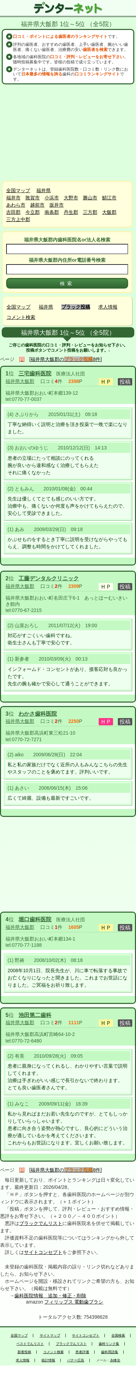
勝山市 (90, 197)
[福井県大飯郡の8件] (65, 359)
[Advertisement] (68, 132)
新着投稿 (24, 1352)
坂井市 (56, 205)
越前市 (37, 205)
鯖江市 (109, 197)
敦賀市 (32, 197)
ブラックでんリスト (40, 1223)
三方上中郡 (18, 219)
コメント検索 (21, 317)
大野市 (71, 197)
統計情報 (48, 1360)
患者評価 (82, 1352)
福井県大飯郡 (19, 381)
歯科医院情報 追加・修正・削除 (50, 1295)
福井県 (43, 190)
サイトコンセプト (43, 1252)
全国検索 (118, 1335)
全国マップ (18, 190)
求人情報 (108, 307)
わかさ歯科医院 (37, 714)
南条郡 (52, 212)
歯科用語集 (109, 1352)
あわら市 (15, 205)
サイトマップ (50, 1335)
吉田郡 (13, 212)
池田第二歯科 (34, 1015)
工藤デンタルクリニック (48, 578)
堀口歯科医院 (34, 919)
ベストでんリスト (30, 1344)
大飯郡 (109, 212)
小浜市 (52, 197)
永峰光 (115, 1360)
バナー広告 (75, 1360)
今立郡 (32, 212)
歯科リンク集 (109, 1344)
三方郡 (90, 212)
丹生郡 (71, 212)
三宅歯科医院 (34, 373)
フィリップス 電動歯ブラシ (73, 1301)
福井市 (13, 197)
